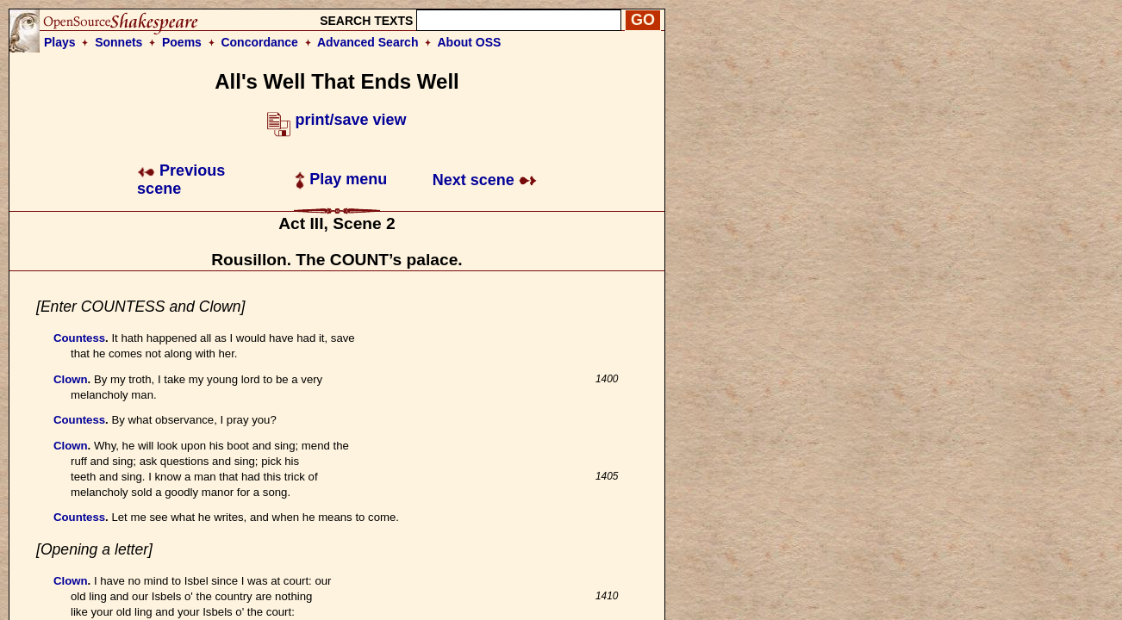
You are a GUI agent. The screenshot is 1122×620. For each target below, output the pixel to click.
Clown (70, 379)
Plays (60, 42)
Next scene (485, 180)
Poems (182, 42)
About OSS (470, 42)
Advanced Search (368, 42)
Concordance (259, 42)
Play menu (341, 179)
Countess (79, 338)
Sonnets (118, 42)
